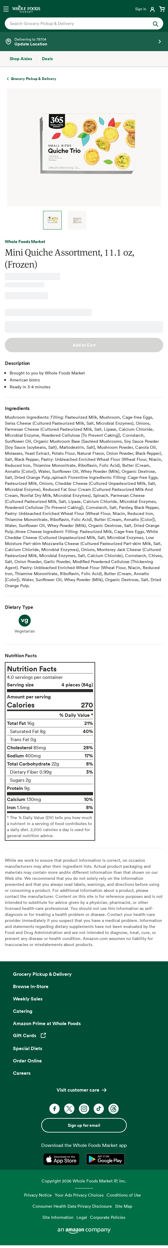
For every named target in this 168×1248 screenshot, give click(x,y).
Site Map (123, 1206)
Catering (23, 1011)
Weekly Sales (27, 998)
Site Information (57, 1217)
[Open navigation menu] (6, 9)
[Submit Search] (155, 23)
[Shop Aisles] (21, 58)
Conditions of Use (124, 1195)
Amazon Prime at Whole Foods (47, 1023)
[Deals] (47, 58)
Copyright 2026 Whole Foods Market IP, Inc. (84, 1181)
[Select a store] (84, 41)
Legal (81, 1217)
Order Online (27, 1060)
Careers (21, 1073)
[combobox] (77, 23)
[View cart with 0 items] (162, 9)
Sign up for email (84, 1125)
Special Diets (27, 1048)
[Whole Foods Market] (26, 9)
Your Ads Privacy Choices (79, 1195)
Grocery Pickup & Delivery (42, 974)
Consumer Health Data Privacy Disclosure (72, 1206)
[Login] (145, 8)
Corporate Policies (107, 1217)
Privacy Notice (38, 1195)
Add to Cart (84, 345)
